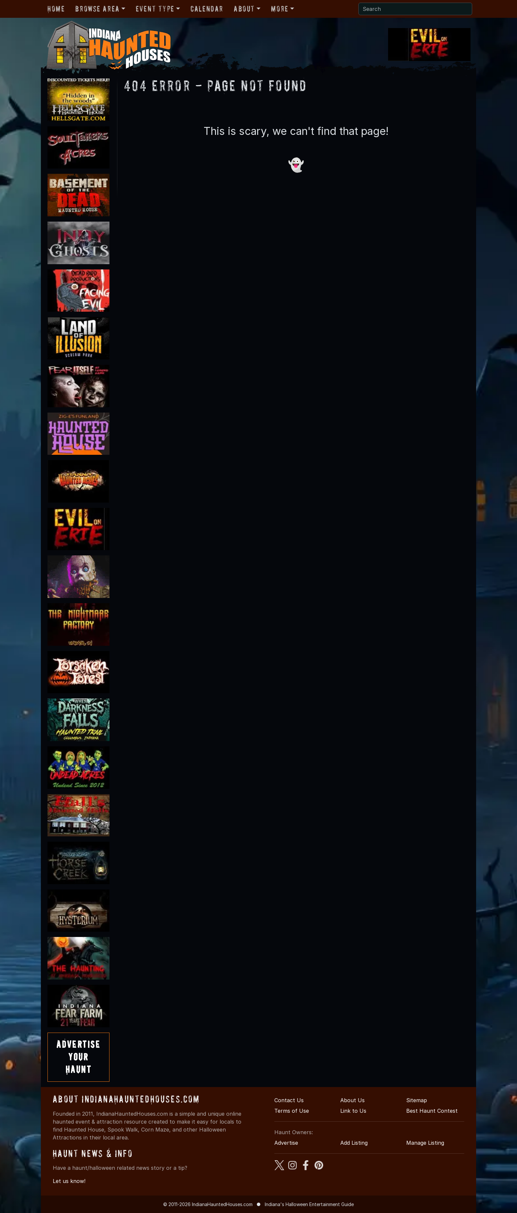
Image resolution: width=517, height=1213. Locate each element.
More (279, 8)
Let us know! (69, 1181)
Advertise (286, 1142)
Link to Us (353, 1110)
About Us (352, 1100)
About (244, 8)
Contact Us (289, 1100)
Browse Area (97, 8)
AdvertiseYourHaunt (78, 1057)
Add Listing (354, 1142)
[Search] (415, 9)
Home (56, 8)
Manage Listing (425, 1142)
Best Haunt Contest (432, 1110)
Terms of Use (291, 1110)
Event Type (155, 8)
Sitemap (416, 1100)
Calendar (207, 8)
